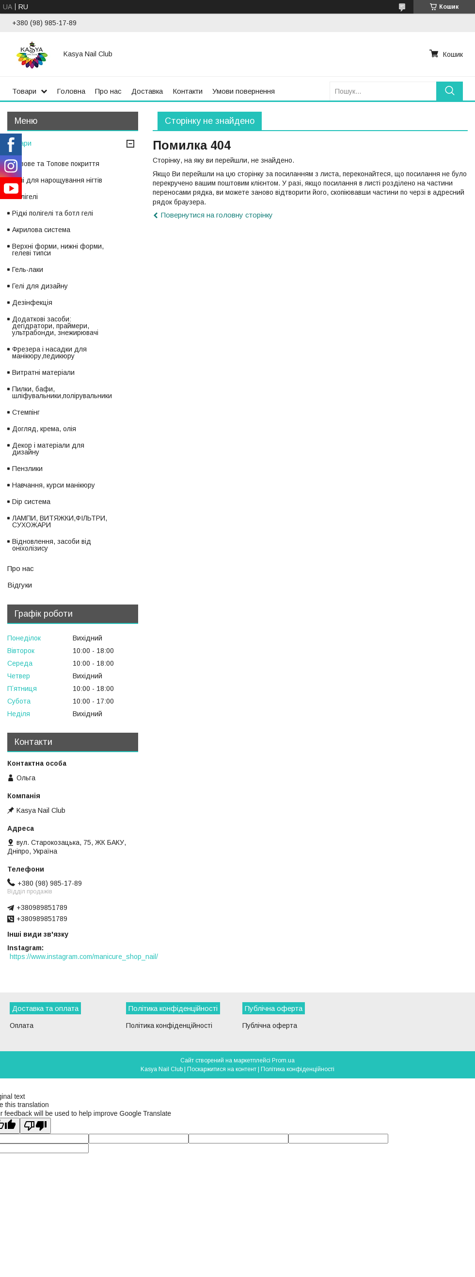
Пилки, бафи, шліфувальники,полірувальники (62, 392)
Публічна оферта (269, 1025)
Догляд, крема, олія (44, 429)
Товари (24, 91)
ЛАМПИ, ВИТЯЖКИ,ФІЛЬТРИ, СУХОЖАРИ (59, 521)
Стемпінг (26, 412)
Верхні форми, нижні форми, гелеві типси (58, 249)
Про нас (108, 91)
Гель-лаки (27, 269)
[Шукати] (449, 91)
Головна (71, 91)
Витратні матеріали (43, 372)
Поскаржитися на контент (221, 1069)
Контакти (188, 91)
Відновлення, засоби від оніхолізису (51, 545)
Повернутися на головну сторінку (217, 215)
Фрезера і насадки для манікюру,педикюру (49, 352)
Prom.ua (283, 1060)
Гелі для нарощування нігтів (57, 180)
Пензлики (27, 468)
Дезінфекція (32, 302)
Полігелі (25, 197)
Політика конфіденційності (169, 1025)
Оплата (21, 1025)
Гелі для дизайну (40, 286)
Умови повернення (243, 91)
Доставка (147, 91)
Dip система (31, 501)
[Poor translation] (35, 1126)
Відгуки (19, 585)
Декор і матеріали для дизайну (48, 448)
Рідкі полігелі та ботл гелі (52, 213)
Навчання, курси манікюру (53, 485)
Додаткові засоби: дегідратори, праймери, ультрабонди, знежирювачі (55, 325)
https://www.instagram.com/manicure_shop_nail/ (84, 956)
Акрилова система (41, 230)
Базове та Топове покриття (55, 164)
